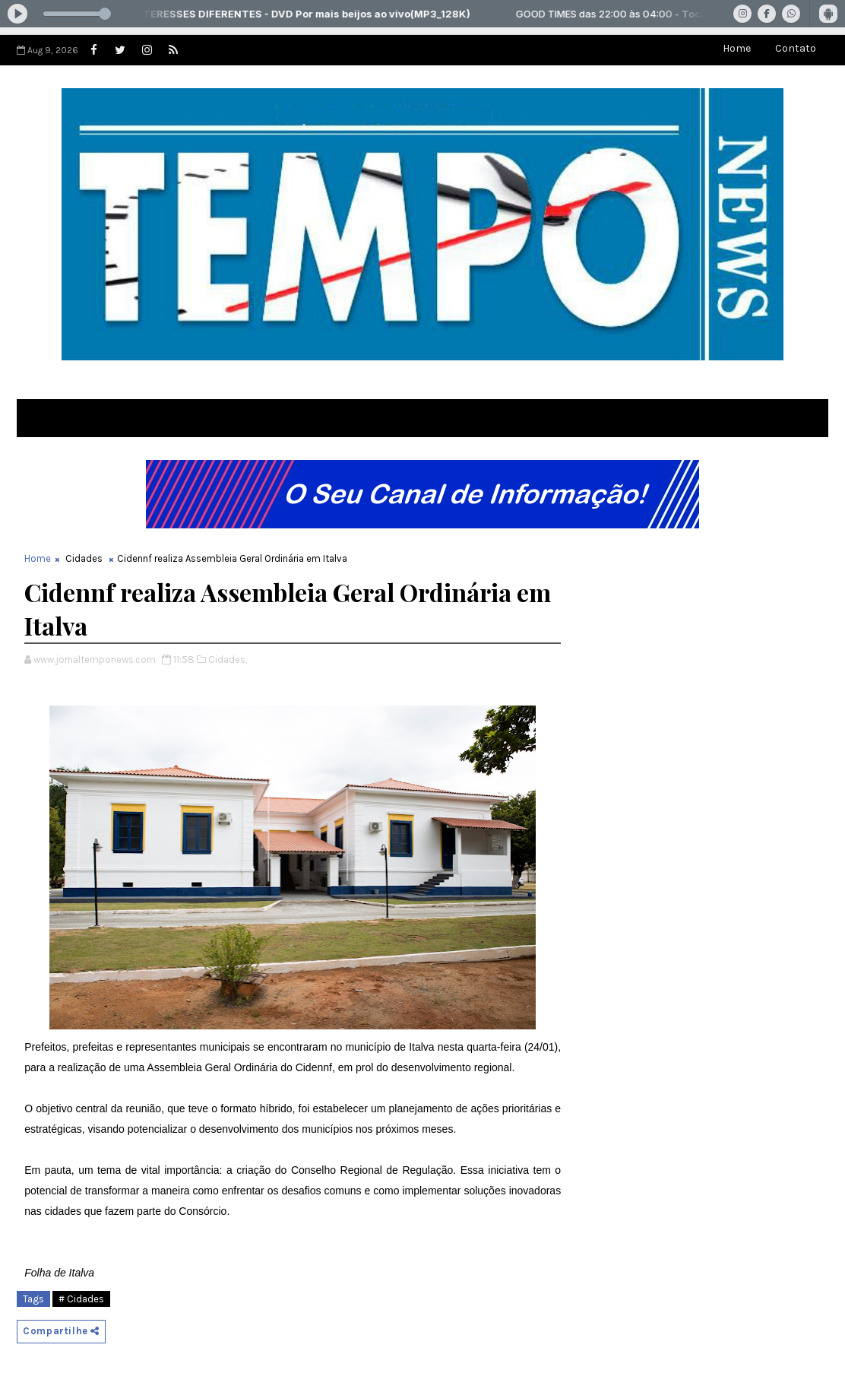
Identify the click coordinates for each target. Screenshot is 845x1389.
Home (737, 48)
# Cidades (81, 1299)
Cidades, (227, 659)
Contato (795, 48)
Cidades (84, 558)
